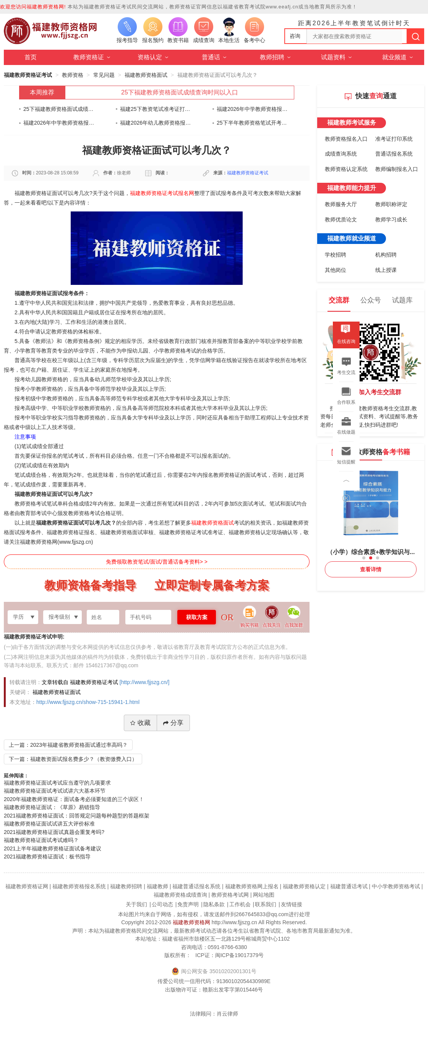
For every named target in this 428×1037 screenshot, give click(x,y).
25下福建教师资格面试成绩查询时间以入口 (179, 92)
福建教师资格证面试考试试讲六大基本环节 (54, 791)
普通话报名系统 (394, 154)
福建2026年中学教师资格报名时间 (252, 109)
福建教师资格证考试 (28, 75)
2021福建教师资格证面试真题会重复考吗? (54, 832)
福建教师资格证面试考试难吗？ (41, 840)
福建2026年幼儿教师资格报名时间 (155, 123)
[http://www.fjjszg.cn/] (145, 682)
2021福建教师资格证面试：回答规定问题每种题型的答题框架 (76, 816)
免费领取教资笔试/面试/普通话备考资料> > (157, 562)
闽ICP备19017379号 (239, 955)
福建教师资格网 (191, 922)
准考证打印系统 (394, 139)
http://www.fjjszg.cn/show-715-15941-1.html (87, 702)
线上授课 (386, 270)
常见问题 (104, 75)
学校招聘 (335, 255)
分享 (173, 723)
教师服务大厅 (341, 204)
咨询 (295, 36)
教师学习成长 (391, 219)
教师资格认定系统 (346, 169)
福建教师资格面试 (146, 75)
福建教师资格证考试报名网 (162, 193)
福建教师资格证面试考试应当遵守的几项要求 (57, 783)
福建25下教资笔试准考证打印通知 (155, 109)
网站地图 (263, 895)
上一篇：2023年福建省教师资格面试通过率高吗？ (68, 745)
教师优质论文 (341, 219)
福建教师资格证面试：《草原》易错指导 (52, 807)
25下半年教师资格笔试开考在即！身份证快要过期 (252, 123)
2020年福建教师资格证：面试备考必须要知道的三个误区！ (74, 799)
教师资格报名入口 (346, 139)
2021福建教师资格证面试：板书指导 (47, 856)
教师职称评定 (391, 204)
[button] (363, 557)
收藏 (140, 723)
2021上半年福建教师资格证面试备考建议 (52, 848)
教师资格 (72, 75)
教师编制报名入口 (396, 169)
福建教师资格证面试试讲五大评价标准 (49, 824)
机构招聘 (386, 255)
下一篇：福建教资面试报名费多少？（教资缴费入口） (73, 759)
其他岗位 (335, 270)
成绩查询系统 (341, 154)
